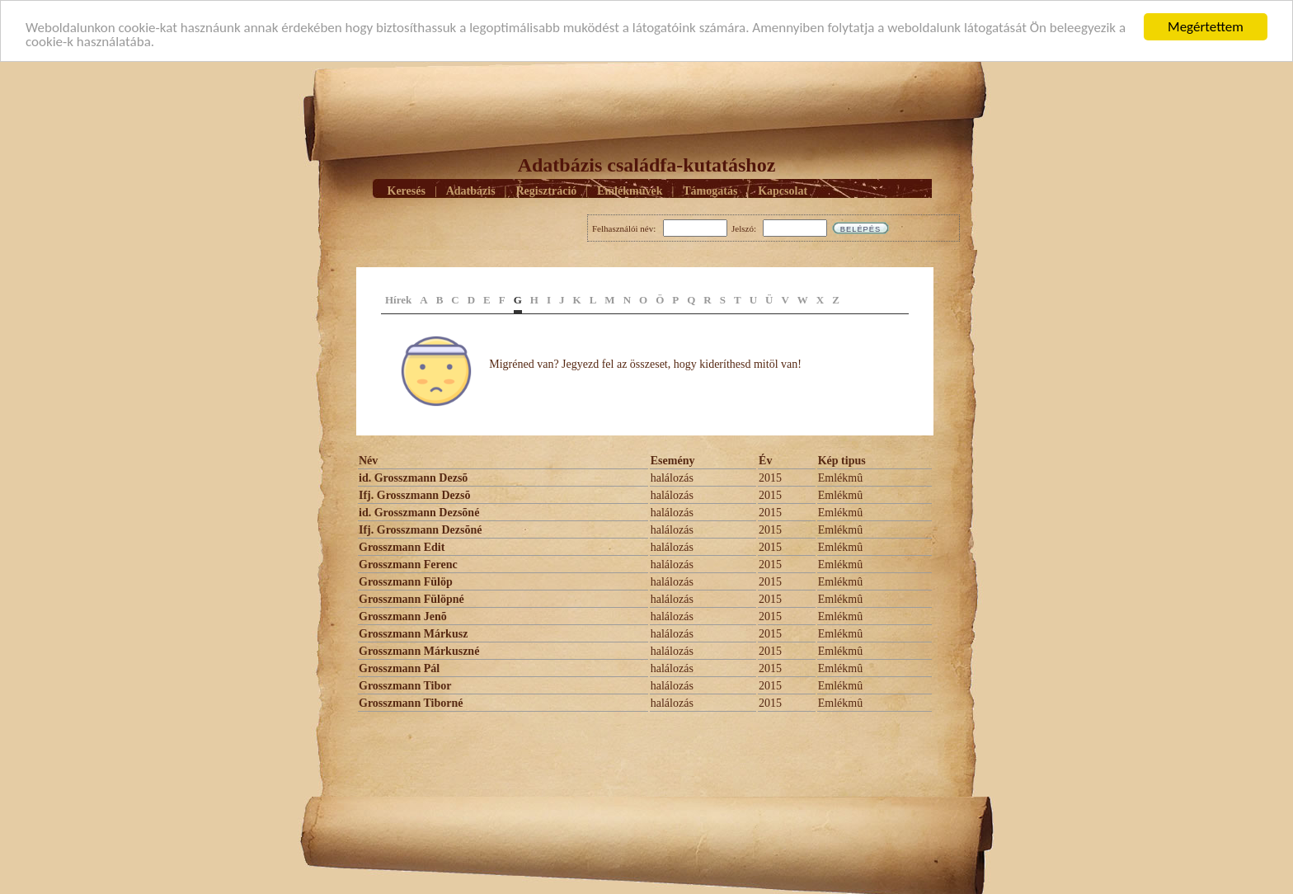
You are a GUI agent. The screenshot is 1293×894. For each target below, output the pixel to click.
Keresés (407, 190)
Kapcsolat (782, 190)
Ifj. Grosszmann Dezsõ (414, 495)
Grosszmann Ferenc (408, 564)
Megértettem (1206, 26)
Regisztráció (545, 190)
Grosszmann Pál (399, 668)
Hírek (398, 300)
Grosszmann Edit (401, 547)
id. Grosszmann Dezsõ (413, 478)
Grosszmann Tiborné (411, 703)
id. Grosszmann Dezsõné (419, 512)
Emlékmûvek (629, 190)
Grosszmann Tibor (405, 686)
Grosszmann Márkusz (413, 634)
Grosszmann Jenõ (403, 616)
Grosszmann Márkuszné (419, 651)
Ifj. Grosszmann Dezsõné (420, 530)
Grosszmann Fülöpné (411, 599)
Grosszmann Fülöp (406, 582)
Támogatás (710, 190)
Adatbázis (471, 190)
